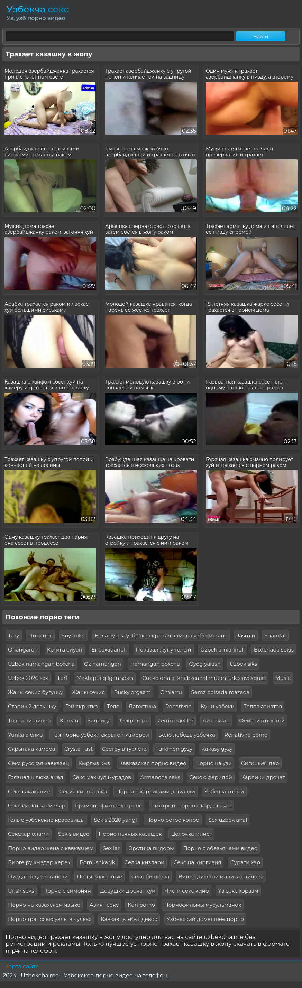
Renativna (178, 706)
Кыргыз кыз (94, 763)
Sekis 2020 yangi (115, 819)
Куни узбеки (217, 706)
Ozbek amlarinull (222, 649)
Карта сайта (22, 966)
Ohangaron (23, 649)
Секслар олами (28, 834)
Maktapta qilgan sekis (104, 678)
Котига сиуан (64, 649)
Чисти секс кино (187, 890)
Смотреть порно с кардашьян (191, 805)
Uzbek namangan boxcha (41, 664)
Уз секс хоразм (238, 890)
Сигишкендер (260, 763)
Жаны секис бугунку (35, 692)
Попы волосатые (99, 876)
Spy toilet (74, 635)
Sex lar (111, 848)
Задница (99, 720)
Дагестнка (142, 706)
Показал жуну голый (163, 649)
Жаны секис (88, 692)
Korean (69, 720)
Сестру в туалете (124, 749)
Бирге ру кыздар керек (39, 862)
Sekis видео (74, 834)
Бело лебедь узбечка (186, 734)
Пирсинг (40, 635)
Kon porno (141, 905)
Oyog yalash (204, 664)
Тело (113, 706)
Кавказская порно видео (152, 763)
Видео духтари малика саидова (221, 876)
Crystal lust (78, 749)
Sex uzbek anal (227, 819)
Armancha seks (160, 777)
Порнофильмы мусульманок (202, 905)
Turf (62, 678)
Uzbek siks (243, 664)
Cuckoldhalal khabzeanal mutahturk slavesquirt (204, 678)
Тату (13, 635)
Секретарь (134, 720)
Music (283, 678)
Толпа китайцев (29, 720)
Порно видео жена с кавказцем (50, 848)
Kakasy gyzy (216, 749)
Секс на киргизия (197, 862)
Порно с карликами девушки (155, 791)
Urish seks (21, 890)
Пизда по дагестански (38, 876)
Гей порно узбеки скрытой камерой (100, 734)
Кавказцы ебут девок (129, 919)
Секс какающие (29, 791)
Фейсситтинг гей (262, 720)
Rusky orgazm (132, 692)
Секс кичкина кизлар (36, 805)
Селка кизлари (144, 862)
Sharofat (275, 635)
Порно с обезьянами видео (220, 848)
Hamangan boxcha (155, 664)
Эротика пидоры (151, 848)
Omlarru (171, 692)
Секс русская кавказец (38, 763)
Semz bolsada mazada (220, 692)
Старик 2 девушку (32, 706)
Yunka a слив (25, 734)
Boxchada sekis (274, 649)
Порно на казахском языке (44, 905)
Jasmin (246, 635)
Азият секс (104, 905)
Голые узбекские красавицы (46, 819)
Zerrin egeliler (175, 720)
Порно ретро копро (172, 819)
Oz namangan (102, 664)
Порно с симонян (67, 890)
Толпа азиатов (263, 706)
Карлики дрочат (263, 777)
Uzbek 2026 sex (28, 678)
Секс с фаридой (210, 777)
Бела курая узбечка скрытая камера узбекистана (161, 635)
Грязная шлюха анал (35, 777)
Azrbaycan (216, 720)
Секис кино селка (83, 791)
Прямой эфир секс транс (108, 805)
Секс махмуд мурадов (101, 777)
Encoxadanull (109, 649)
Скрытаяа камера (31, 749)
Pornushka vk (97, 862)
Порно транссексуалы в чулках (49, 919)
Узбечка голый (224, 791)
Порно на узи (213, 763)
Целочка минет (191, 834)
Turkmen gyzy (174, 749)
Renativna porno (245, 734)
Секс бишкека (150, 876)
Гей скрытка (81, 706)
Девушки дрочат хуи (127, 890)
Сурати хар (245, 862)
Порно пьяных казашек (130, 834)
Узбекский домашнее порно (205, 919)
